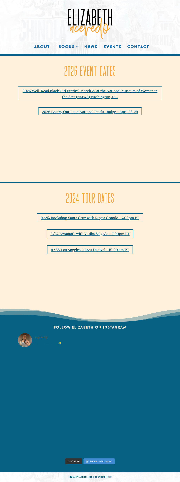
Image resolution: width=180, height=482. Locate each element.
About (42, 47)
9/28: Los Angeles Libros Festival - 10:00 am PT (90, 250)
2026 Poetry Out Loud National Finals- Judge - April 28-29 (90, 112)
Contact (138, 47)
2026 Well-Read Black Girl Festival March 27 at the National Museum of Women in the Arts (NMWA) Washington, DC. (90, 94)
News (90, 47)
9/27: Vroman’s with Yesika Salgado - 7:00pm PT (90, 234)
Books (66, 47)
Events (112, 47)
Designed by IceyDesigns (100, 477)
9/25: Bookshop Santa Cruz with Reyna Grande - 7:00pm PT (90, 218)
